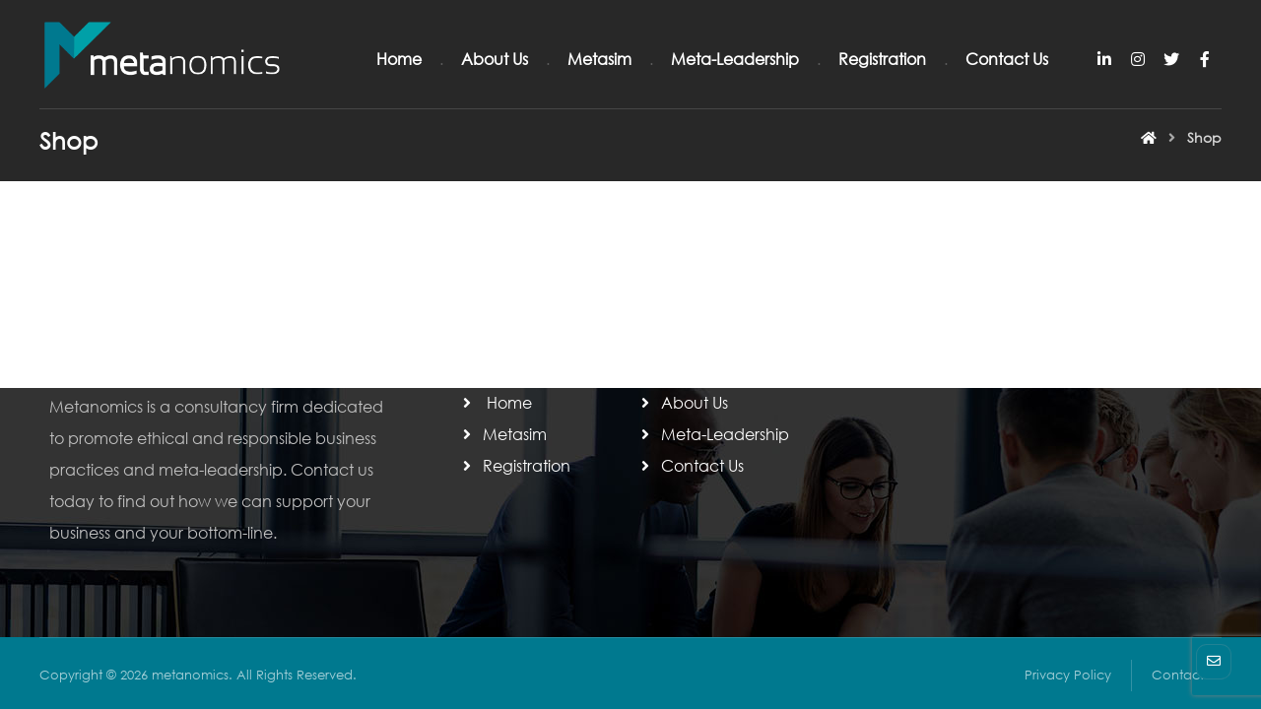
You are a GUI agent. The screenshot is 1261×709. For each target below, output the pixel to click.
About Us (682, 402)
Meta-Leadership (713, 433)
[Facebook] (1205, 59)
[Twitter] (1171, 59)
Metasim (503, 433)
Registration (514, 465)
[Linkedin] (1104, 59)
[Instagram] (1138, 59)
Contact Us (690, 465)
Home (495, 402)
